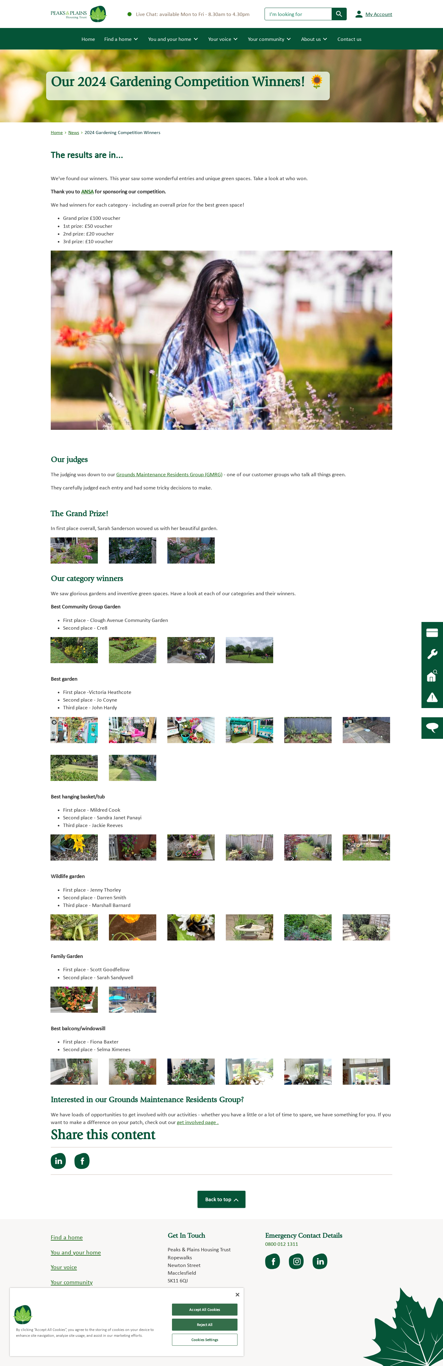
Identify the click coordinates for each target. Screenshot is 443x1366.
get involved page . (198, 1122)
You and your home (76, 1252)
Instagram (297, 1261)
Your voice (64, 1267)
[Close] (237, 1295)
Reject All (204, 1325)
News (73, 132)
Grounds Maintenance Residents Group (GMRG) (169, 474)
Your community (72, 1282)
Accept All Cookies (204, 1310)
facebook (273, 1261)
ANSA (87, 191)
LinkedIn (321, 1261)
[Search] (298, 14)
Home (88, 38)
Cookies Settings (204, 1340)
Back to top (221, 1199)
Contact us (349, 39)
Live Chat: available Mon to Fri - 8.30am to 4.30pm (188, 14)
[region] (127, 1322)
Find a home (67, 1237)
